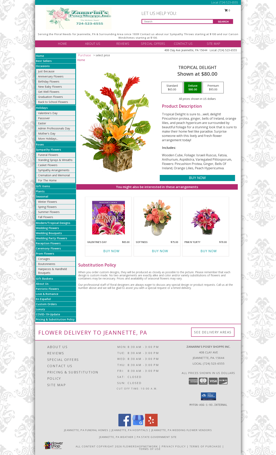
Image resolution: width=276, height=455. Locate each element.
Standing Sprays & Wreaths (55, 160)
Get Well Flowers (48, 92)
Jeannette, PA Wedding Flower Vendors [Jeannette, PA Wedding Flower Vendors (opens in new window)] (181, 430)
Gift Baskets (44, 278)
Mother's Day (46, 133)
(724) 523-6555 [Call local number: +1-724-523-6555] (213, 363)
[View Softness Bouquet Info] (157, 217)
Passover (44, 118)
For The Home (47, 180)
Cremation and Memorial (54, 175)
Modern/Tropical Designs (53, 223)
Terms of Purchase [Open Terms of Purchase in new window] (205, 446)
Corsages (44, 259)
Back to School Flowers (53, 102)
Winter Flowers (47, 202)
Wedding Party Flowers (51, 238)
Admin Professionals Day (54, 128)
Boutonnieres (46, 264)
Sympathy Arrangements (53, 170)
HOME (62, 44)
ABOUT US (92, 44)
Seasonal (42, 196)
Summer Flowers (49, 212)
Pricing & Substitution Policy (55, 319)
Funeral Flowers (48, 155)
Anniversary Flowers (51, 76)
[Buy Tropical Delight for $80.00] (197, 178)
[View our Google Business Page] (138, 425)
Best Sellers (44, 61)
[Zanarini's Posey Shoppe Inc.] (79, 18)
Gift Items (43, 186)
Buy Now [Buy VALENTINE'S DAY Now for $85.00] (111, 251)
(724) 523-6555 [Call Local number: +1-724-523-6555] (228, 2)
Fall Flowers (45, 217)
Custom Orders (46, 304)
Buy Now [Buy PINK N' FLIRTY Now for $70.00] (209, 251)
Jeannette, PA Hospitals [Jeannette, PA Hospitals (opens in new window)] (130, 430)
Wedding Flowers (47, 228)
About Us (42, 284)
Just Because (46, 71)
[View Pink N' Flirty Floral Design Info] (205, 218)
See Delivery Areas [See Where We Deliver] (213, 332)
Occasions (43, 66)
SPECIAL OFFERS (153, 44)
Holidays (42, 108)
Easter (42, 123)
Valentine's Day (47, 113)
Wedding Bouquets (49, 233)
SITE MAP (213, 44)
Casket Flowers (47, 165)
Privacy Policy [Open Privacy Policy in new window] (174, 446)
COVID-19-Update (48, 314)
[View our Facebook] (124, 425)
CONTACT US (183, 44)
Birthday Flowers (48, 81)
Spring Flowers (47, 207)
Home (40, 56)
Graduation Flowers (50, 97)
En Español (43, 299)
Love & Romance (47, 294)
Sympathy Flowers (48, 149)
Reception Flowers (48, 243)
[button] (208, 396)
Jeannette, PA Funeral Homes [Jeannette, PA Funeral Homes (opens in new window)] (86, 430)
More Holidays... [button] (48, 138)
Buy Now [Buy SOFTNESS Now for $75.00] (160, 251)
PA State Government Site (157, 437)
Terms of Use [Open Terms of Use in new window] (150, 449)
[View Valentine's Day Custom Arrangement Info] (108, 218)
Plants (40, 191)
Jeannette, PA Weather (116, 437)
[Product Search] (177, 21)
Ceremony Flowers (48, 248)
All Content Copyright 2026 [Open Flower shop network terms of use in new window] (99, 446)
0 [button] (227, 10)
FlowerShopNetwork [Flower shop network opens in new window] (140, 446)
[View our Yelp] (151, 425)
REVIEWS (122, 44)
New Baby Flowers (50, 86)
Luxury (40, 309)
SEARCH (223, 21)
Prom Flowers (45, 253)
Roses (40, 144)
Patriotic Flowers (47, 289)
